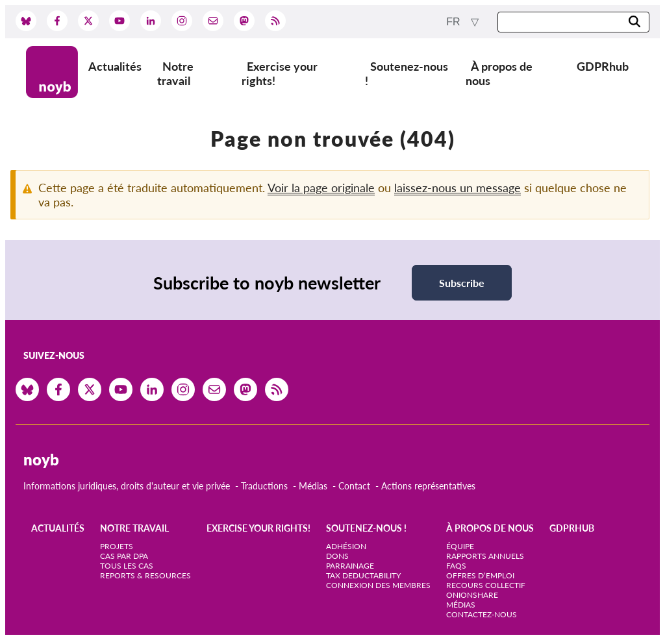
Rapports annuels (485, 556)
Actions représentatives (428, 485)
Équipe (460, 546)
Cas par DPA (124, 556)
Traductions (264, 485)
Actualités (115, 66)
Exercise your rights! (280, 73)
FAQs (456, 566)
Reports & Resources (145, 575)
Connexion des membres (378, 585)
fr (454, 21)
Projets (116, 546)
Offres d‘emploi (480, 575)
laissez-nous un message (457, 187)
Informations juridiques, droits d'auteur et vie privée (126, 485)
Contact (354, 485)
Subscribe (461, 283)
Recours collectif (485, 585)
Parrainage (350, 566)
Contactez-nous (481, 614)
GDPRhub (603, 66)
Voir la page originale (321, 187)
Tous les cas (126, 566)
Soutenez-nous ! (406, 73)
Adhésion (346, 546)
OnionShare (472, 595)
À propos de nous (499, 73)
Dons (337, 556)
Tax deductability (363, 575)
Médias (313, 485)
